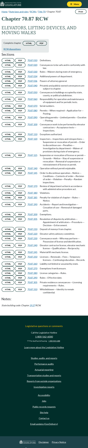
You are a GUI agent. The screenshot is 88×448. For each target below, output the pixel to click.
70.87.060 (32, 99)
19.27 (32, 305)
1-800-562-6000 (44, 336)
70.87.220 (32, 233)
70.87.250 (32, 256)
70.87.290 (32, 277)
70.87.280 (32, 273)
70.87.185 (32, 197)
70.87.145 (32, 173)
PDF (42, 43)
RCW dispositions (12, 49)
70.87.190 (32, 204)
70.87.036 (32, 81)
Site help (44, 412)
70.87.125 (32, 155)
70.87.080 (32, 110)
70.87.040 (32, 85)
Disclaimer (43, 442)
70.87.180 (32, 192)
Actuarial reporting (44, 369)
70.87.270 (32, 268)
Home (5, 11)
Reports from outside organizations (44, 381)
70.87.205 (32, 219)
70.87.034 (32, 76)
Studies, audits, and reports (44, 358)
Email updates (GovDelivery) (44, 424)
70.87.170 (32, 186)
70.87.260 (32, 263)
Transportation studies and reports (44, 375)
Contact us (44, 418)
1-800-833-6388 (54, 341)
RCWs (33, 11)
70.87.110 (32, 134)
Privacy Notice (59, 442)
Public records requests (44, 406)
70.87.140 (32, 168)
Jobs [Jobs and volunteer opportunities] (44, 401)
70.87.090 (32, 117)
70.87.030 (32, 71)
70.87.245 (32, 252)
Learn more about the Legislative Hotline (44, 347)
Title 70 (41, 11)
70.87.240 (32, 245)
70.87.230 (32, 238)
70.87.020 (32, 65)
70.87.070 (32, 105)
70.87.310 (32, 289)
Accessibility (44, 395)
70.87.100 (32, 124)
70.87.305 (32, 282)
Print (80, 11)
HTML (29, 43)
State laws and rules (18, 11)
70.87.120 (32, 139)
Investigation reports (44, 387)
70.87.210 (32, 229)
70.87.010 (32, 60)
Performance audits (44, 364)
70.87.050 (32, 92)
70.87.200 (32, 214)
